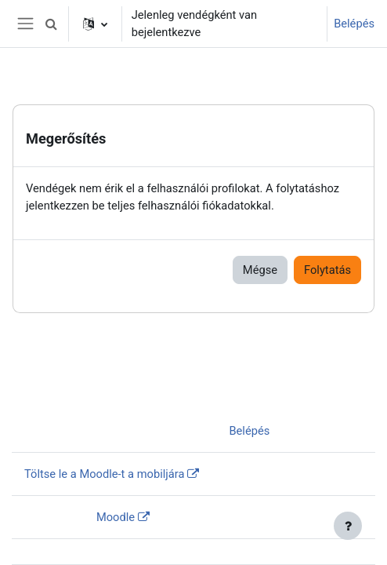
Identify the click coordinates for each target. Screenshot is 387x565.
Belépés (354, 23)
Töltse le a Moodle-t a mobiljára (104, 474)
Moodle (115, 517)
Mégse (260, 270)
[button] (51, 23)
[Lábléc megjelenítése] (348, 526)
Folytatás (327, 270)
